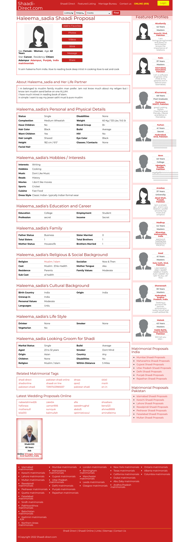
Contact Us (120, 531)
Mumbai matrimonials (64, 467)
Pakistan (160, 35)
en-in (104, 387)
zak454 (50, 402)
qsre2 (77, 383)
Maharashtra (160, 234)
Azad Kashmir (160, 332)
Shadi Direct (69, 531)
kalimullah (52, 413)
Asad (160, 253)
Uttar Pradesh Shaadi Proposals (154, 368)
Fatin (160, 58)
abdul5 (77, 409)
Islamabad (160, 68)
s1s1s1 (104, 380)
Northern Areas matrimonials (28, 524)
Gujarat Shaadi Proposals (150, 364)
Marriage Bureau (107, 3)
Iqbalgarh (160, 165)
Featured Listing (87, 3)
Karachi (157, 33)
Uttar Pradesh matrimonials (58, 481)
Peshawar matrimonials (35, 489)
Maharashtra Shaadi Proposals (153, 361)
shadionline (25, 383)
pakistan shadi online (58, 380)
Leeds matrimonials (94, 482)
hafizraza (23, 405)
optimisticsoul (81, 413)
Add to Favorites (72, 26)
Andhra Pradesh (158, 298)
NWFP (156, 104)
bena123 (106, 405)
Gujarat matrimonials (63, 476)
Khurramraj (160, 92)
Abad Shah (160, 198)
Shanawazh (160, 285)
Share (72, 60)
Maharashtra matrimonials (57, 471)
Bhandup (160, 232)
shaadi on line (53, 383)
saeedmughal (81, 405)
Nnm (160, 155)
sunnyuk (51, 409)
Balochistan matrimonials (26, 512)
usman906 (52, 405)
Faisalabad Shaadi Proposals (152, 414)
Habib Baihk (160, 330)
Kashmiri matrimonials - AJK (32, 518)
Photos (72, 32)
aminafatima (109, 413)
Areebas (161, 188)
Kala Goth (157, 263)
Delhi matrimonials (62, 485)
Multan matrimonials (33, 480)
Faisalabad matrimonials (25, 497)
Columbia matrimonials (157, 474)
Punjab (47, 60)
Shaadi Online (86, 531)
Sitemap (107, 531)
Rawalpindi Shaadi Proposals (152, 407)
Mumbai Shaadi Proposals (151, 357)
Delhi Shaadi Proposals (149, 371)
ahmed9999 (108, 409)
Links (98, 531)
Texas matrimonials (124, 470)
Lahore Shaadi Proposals (150, 403)
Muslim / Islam (52, 261)
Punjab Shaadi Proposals (150, 375)
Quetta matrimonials (33, 493)
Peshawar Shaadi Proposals (152, 410)
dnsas (77, 380)
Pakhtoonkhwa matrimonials (28, 506)
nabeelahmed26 (28, 402)
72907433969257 (55, 387)
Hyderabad (160, 135)
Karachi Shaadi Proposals (150, 400)
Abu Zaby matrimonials (126, 481)
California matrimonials (126, 474)
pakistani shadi (27, 387)
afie (76, 402)
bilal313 (22, 413)
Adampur (35, 60)
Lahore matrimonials (33, 476)
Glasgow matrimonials (95, 485)
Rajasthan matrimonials (65, 493)
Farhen (160, 125)
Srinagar (29, 454)
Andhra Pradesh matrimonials (121, 486)
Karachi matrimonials (33, 473)
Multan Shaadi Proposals (150, 417)
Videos (72, 39)
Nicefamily (160, 23)
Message (72, 53)
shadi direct (25, 380)
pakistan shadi (82, 387)
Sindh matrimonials (32, 502)
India (36, 456)
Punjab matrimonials (63, 489)
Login (163, 3)
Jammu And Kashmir (30, 455)
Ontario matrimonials (156, 467)
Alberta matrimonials (155, 470)
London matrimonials (95, 467)
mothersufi (25, 409)
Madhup (160, 222)
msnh (105, 383)
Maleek (160, 320)
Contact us (125, 3)
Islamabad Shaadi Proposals (152, 396)
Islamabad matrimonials (25, 468)
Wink (72, 46)
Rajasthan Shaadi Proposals (152, 378)
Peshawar (160, 102)
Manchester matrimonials (88, 477)
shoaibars (107, 402)
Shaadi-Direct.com (30, 6)
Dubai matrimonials (124, 478)
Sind (164, 33)
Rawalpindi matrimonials (26, 484)
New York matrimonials (126, 467)
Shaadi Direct (67, 3)
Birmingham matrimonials (88, 471)
